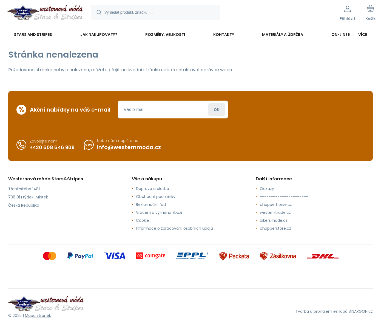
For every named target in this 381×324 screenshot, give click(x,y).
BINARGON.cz (361, 311)
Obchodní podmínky (155, 196)
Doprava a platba (152, 188)
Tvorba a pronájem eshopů (321, 311)
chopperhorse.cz (276, 204)
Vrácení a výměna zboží (159, 212)
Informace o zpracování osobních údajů (174, 228)
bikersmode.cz (274, 220)
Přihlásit (216, 109)
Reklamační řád (151, 204)
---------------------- (284, 196)
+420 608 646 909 (52, 147)
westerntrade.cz (275, 212)
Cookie (142, 220)
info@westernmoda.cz (129, 147)
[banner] (45, 13)
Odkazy (267, 188)
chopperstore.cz (275, 228)
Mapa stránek (38, 315)
